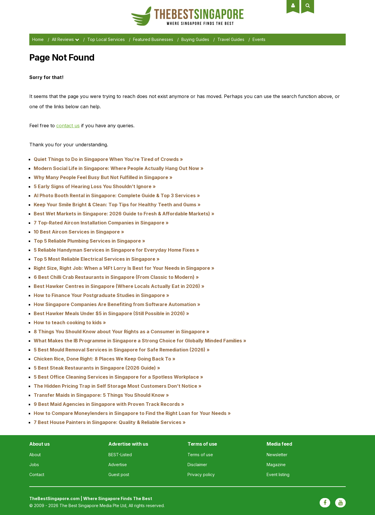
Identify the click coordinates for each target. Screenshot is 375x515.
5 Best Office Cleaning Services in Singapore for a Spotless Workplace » (118, 377)
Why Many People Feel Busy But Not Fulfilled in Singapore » (103, 177)
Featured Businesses (153, 39)
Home (38, 39)
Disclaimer (197, 464)
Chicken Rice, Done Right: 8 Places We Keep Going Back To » (104, 359)
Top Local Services (106, 39)
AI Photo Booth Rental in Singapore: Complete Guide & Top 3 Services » (117, 195)
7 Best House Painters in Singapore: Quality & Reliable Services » (110, 422)
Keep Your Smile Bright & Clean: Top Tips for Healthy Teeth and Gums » (117, 204)
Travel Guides (230, 39)
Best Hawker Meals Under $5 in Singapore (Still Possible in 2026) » (111, 313)
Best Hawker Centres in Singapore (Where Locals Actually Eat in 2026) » (119, 286)
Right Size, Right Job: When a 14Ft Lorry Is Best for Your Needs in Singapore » (124, 268)
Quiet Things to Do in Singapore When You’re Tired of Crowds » (108, 159)
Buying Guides (195, 39)
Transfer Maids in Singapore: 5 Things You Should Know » (101, 395)
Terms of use (200, 454)
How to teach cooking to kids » (70, 322)
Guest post (118, 474)
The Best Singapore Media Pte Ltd (92, 505)
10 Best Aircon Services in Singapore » (79, 232)
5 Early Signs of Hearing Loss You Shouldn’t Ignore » (95, 186)
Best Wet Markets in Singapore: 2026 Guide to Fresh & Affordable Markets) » (124, 214)
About (35, 454)
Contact (36, 474)
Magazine (276, 464)
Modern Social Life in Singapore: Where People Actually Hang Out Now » (119, 168)
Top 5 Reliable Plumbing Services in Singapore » (89, 241)
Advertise (117, 464)
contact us (68, 125)
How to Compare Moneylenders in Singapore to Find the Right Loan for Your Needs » (132, 413)
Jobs (34, 464)
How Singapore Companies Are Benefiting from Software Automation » (117, 304)
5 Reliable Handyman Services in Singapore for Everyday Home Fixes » (116, 250)
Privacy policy (201, 474)
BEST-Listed (120, 454)
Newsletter (277, 454)
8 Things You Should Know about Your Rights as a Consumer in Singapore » (121, 331)
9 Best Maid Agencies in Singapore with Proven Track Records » (109, 404)
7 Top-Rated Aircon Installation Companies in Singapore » (101, 223)
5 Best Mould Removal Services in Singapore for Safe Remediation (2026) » (122, 350)
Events (259, 39)
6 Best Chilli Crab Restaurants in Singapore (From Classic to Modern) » (116, 277)
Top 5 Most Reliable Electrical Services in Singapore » (97, 259)
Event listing (278, 474)
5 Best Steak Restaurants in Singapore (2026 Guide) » (97, 368)
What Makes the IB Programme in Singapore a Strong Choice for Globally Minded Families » (140, 341)
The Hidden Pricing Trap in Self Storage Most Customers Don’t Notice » (118, 386)
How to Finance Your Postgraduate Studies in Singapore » (101, 295)
